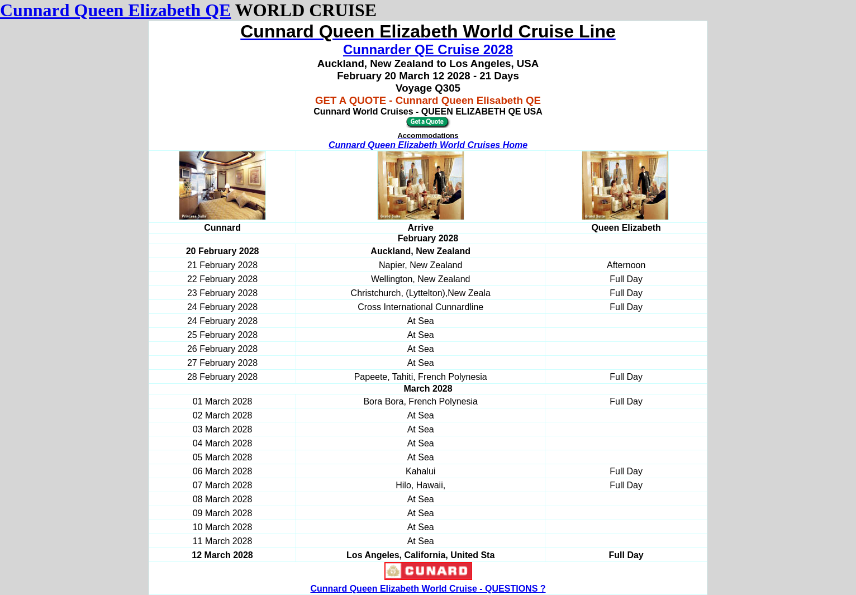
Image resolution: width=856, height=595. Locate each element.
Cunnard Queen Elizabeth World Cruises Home (428, 145)
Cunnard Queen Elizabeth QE (115, 10)
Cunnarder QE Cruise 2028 (428, 49)
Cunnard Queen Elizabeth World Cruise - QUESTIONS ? (427, 588)
